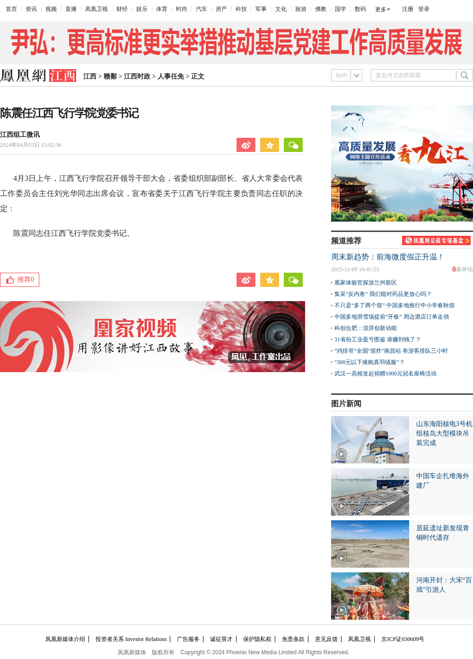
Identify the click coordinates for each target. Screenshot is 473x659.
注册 (407, 9)
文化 (281, 9)
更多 (380, 9)
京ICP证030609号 (402, 639)
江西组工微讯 (20, 134)
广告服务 (188, 639)
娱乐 (142, 9)
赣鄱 (110, 76)
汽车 (201, 9)
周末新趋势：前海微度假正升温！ (388, 257)
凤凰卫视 (96, 9)
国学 (340, 9)
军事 (261, 9)
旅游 (301, 9)
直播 (71, 9)
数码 (360, 9)
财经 (122, 9)
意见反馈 (326, 639)
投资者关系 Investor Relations (131, 639)
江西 (89, 76)
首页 (11, 9)
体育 (161, 9)
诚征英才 (221, 639)
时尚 (181, 9)
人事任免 (171, 76)
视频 (51, 9)
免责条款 (293, 639)
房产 (221, 9)
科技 (241, 9)
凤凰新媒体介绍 (65, 639)
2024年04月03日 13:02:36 (30, 145)
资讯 (31, 9)
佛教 (320, 9)
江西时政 (137, 76)
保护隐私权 (257, 639)
